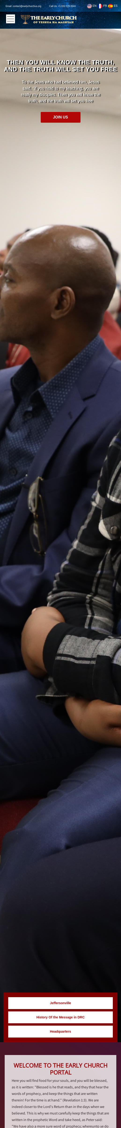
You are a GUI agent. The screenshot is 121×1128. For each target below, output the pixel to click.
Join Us (60, 117)
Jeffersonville (60, 1003)
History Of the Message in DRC (60, 1017)
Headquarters (60, 1031)
